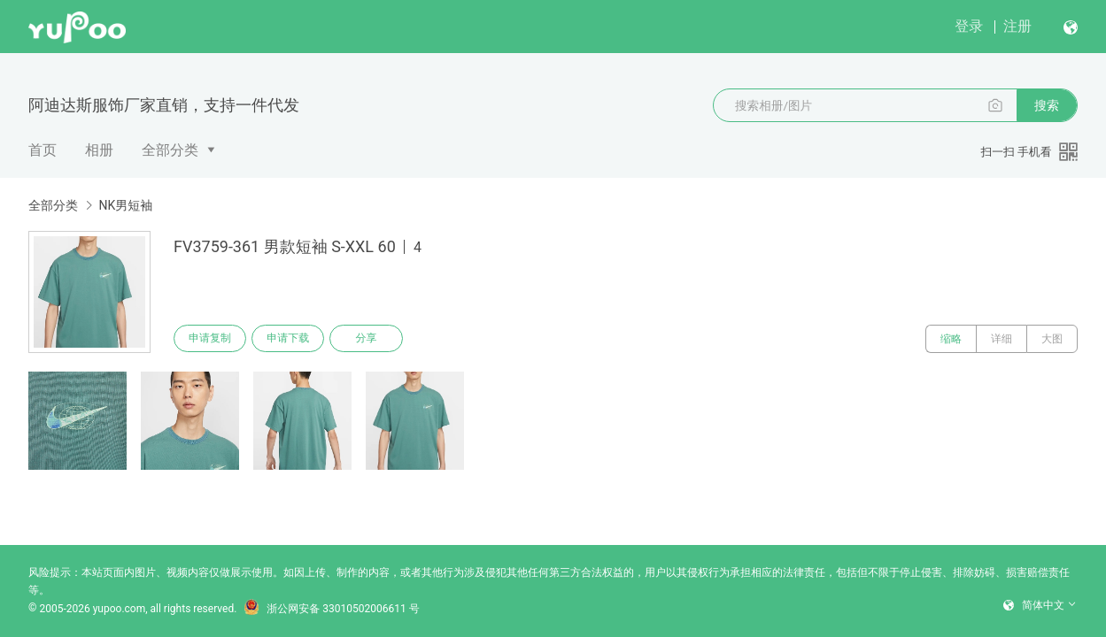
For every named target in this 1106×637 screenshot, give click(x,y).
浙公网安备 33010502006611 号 (331, 608)
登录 (969, 26)
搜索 (1046, 105)
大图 (1052, 339)
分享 (370, 339)
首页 (42, 150)
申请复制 (210, 339)
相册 (99, 150)
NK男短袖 (125, 205)
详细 (1001, 339)
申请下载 (290, 339)
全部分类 (170, 150)
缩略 (951, 339)
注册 (1017, 26)
